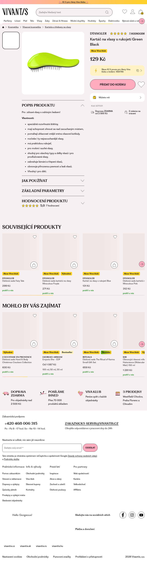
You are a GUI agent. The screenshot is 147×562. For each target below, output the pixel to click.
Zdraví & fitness (60, 21)
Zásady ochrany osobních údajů (82, 456)
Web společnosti (81, 473)
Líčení (17, 21)
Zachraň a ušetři (57, 484)
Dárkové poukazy (58, 489)
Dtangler (98, 33)
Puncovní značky (62, 556)
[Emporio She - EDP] (60, 344)
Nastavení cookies (12, 556)
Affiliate (77, 489)
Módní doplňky (77, 21)
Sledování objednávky (12, 500)
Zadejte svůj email (13, 448)
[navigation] (73, 21)
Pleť (25, 21)
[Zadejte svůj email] (42, 448)
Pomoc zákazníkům (11, 473)
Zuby (47, 21)
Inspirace (54, 473)
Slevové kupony (33, 484)
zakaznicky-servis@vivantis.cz (91, 423)
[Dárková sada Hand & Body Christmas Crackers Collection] (20, 343)
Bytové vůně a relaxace (133, 21)
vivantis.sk (25, 546)
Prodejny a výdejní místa (13, 495)
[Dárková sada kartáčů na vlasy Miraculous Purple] (60, 264)
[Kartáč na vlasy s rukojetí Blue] (101, 262)
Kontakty (30, 489)
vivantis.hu (57, 546)
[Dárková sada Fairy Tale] (20, 262)
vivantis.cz (9, 546)
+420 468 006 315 (21, 423)
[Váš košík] (141, 12)
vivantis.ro (41, 546)
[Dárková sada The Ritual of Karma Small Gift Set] (101, 343)
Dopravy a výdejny (10, 484)
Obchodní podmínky (35, 473)
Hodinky (92, 21)
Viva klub (30, 479)
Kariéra (77, 479)
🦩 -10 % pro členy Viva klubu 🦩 (73, 2)
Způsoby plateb (9, 489)
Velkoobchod (79, 484)
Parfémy (8, 21)
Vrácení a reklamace (11, 479)
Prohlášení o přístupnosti (88, 556)
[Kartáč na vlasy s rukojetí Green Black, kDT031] (53, 63)
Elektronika (113, 21)
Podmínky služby (11, 459)
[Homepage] (15, 11)
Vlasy (39, 21)
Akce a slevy (55, 479)
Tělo (32, 21)
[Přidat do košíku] (33, 265)
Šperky (102, 21)
